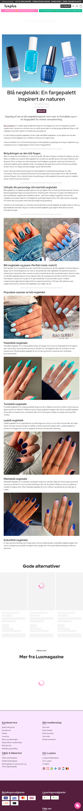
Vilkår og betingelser (9, 758)
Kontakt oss (6, 730)
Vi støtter (45, 764)
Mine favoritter (48, 733)
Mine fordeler (47, 730)
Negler (41, 111)
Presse (4, 733)
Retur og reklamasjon (10, 739)
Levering (5, 736)
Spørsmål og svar (8, 727)
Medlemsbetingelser (10, 761)
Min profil (45, 727)
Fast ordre (46, 736)
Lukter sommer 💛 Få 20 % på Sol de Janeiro (19, 11)
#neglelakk (41, 651)
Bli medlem (65, 6)
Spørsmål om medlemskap (12, 742)
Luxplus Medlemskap (50, 758)
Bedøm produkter (49, 739)
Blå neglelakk (9, 126)
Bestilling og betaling (9, 748)
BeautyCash (6, 745)
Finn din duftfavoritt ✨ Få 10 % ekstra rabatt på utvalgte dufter (60, 11)
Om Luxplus (47, 761)
